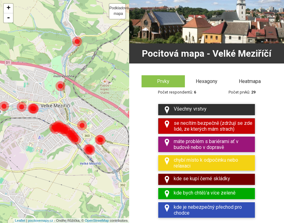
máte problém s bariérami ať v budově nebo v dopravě (200, 144)
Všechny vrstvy (185, 110)
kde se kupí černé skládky (196, 179)
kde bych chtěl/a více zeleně (199, 194)
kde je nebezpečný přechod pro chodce (202, 210)
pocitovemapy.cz (40, 220)
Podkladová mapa (117, 11)
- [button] (8, 18)
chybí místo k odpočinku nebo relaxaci (200, 163)
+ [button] (9, 8)
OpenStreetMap (97, 220)
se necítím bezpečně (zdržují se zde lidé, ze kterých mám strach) (207, 126)
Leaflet (20, 220)
